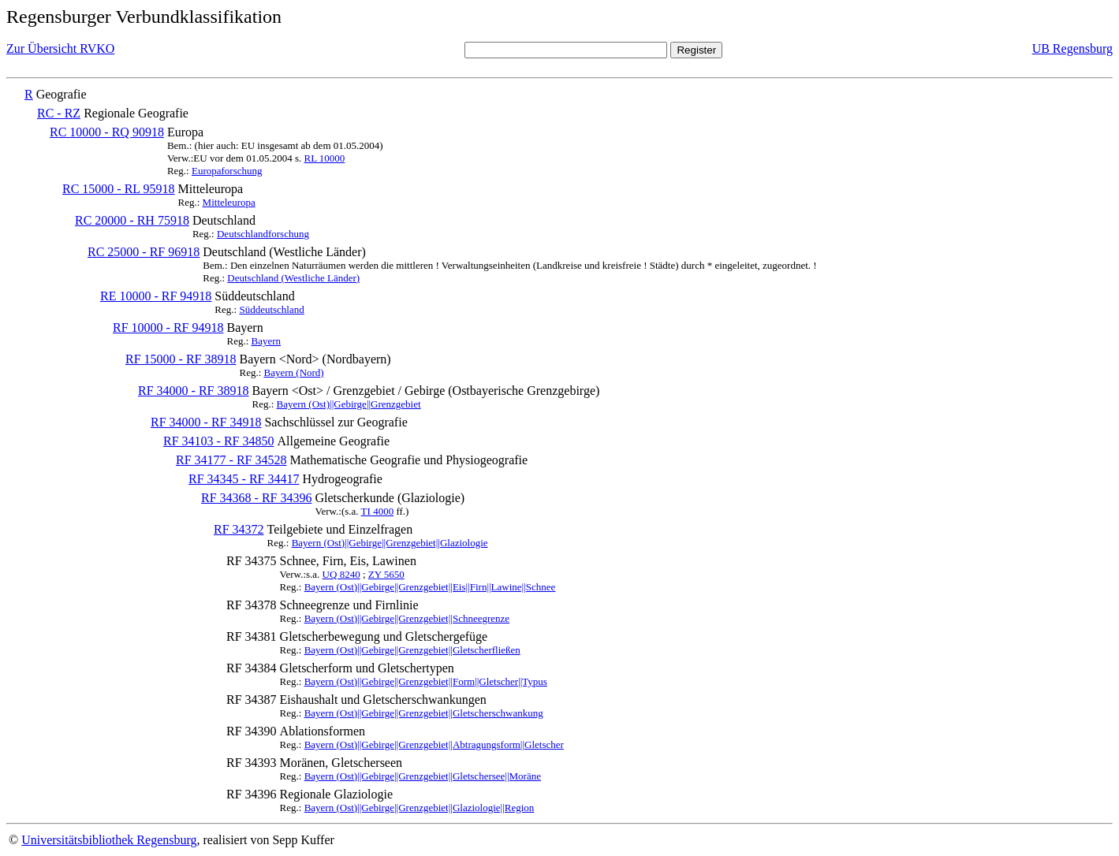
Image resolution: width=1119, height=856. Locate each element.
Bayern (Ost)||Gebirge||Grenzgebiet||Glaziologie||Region (419, 807)
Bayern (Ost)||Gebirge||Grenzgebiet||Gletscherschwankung (423, 713)
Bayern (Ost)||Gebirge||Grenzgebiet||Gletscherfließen (412, 650)
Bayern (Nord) (294, 372)
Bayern (267, 341)
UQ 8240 (341, 574)
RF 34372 (239, 529)
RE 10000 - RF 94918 (155, 296)
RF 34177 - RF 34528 (231, 460)
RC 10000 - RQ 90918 (107, 132)
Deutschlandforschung (263, 234)
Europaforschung (227, 171)
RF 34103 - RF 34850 (218, 441)
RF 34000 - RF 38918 (193, 390)
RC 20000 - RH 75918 (132, 220)
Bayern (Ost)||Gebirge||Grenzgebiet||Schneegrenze (406, 618)
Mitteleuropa (229, 202)
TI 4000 (377, 511)
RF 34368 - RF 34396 (256, 497)
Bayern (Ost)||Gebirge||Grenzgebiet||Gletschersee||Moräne (422, 776)
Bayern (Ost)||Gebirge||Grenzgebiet (349, 404)
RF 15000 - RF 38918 (180, 359)
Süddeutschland (271, 309)
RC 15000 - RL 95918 (118, 188)
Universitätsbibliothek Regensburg (108, 840)
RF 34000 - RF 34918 (206, 422)
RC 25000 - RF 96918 (144, 252)
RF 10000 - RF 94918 (168, 327)
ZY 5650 (386, 574)
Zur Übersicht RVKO (60, 48)
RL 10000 (324, 158)
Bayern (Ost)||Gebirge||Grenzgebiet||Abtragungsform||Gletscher (434, 744)
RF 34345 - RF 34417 (243, 479)
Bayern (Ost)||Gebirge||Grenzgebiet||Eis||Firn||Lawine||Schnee (430, 587)
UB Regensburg (1072, 48)
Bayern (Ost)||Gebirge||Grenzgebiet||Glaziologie (390, 543)
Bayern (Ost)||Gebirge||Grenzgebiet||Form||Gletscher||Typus (425, 681)
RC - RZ (58, 113)
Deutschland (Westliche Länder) (293, 278)
